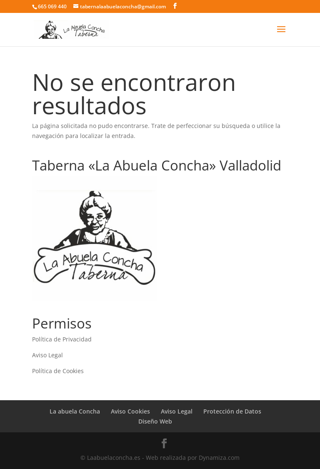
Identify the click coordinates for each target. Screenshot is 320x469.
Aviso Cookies (130, 411)
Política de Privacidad (62, 339)
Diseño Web (155, 421)
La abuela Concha (75, 411)
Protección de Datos (232, 411)
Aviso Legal (47, 355)
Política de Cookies (58, 371)
